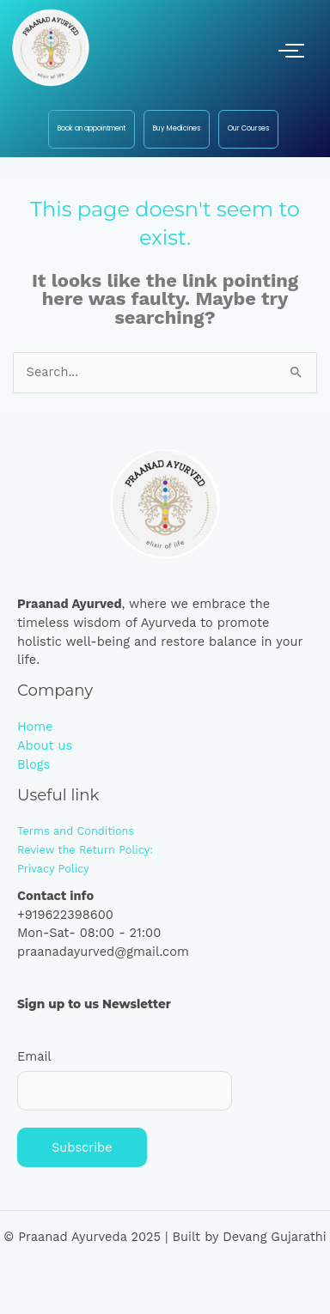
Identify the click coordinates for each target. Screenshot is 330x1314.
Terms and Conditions (75, 830)
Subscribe (82, 1147)
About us (44, 745)
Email (34, 1056)
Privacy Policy (53, 868)
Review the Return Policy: (85, 849)
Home (35, 726)
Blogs (33, 764)
